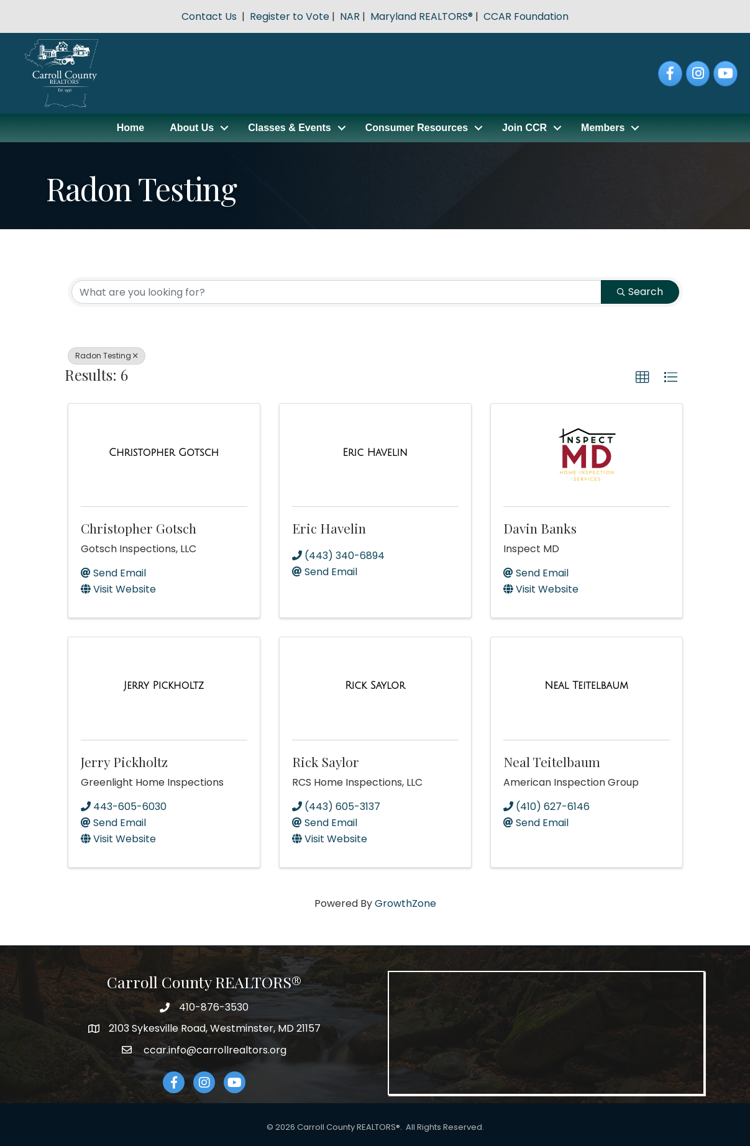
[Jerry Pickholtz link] (164, 686)
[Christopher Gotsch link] (164, 453)
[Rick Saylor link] (375, 686)
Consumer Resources (416, 127)
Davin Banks (540, 528)
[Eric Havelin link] (374, 453)
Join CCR (524, 127)
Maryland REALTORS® (421, 16)
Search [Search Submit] (640, 291)
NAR (350, 16)
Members (602, 127)
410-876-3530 (214, 1007)
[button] (642, 377)
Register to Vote (289, 16)
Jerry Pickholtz (124, 761)
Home (130, 127)
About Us (192, 127)
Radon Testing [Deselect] (106, 355)
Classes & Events (289, 127)
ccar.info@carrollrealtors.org (213, 1050)
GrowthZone (405, 903)
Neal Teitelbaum (551, 761)
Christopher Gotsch (138, 528)
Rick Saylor (325, 761)
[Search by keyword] (336, 292)
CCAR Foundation (526, 16)
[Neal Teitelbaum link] (586, 686)
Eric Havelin (329, 528)
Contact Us (209, 16)
